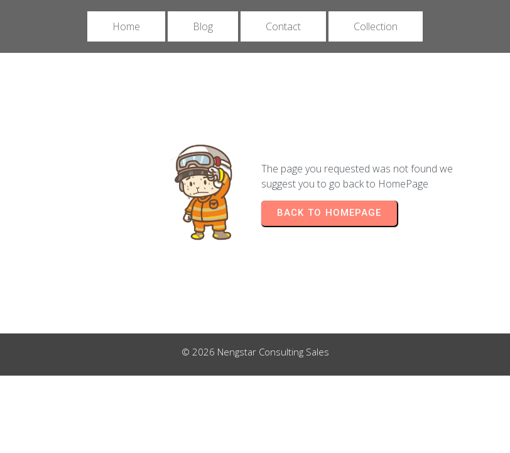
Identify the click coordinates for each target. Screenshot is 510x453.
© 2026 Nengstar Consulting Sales (255, 351)
